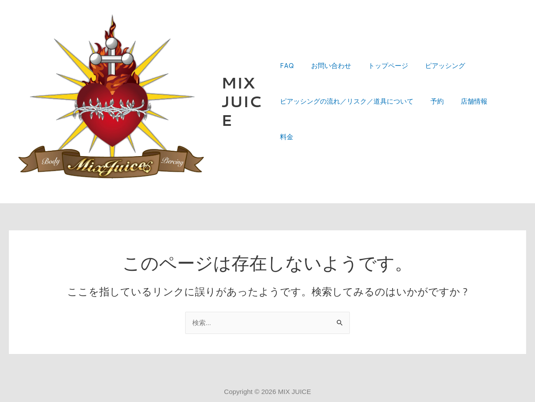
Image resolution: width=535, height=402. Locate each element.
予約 (433, 120)
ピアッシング (434, 84)
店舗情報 (467, 120)
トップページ (381, 84)
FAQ (287, 84)
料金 (500, 120)
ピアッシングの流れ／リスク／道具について (346, 120)
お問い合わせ (327, 84)
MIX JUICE (243, 102)
